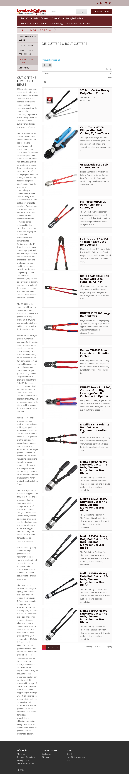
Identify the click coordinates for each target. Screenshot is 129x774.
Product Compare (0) (51, 60)
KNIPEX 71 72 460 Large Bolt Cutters (95, 314)
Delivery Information (26, 757)
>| (58, 647)
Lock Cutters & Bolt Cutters (34, 18)
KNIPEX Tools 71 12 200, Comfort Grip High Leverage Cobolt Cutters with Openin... (95, 392)
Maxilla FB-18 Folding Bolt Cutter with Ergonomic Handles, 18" (94, 429)
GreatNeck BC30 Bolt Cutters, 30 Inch (94, 166)
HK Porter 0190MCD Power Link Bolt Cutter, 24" (93, 204)
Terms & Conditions (25, 763)
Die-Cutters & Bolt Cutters (34, 23)
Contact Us (46, 754)
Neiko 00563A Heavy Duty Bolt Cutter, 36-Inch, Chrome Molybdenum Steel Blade (94, 579)
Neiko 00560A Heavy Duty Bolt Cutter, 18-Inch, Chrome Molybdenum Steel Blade (94, 504)
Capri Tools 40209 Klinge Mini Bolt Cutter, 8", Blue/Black (94, 130)
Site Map (45, 757)
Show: (110, 77)
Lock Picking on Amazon (78, 23)
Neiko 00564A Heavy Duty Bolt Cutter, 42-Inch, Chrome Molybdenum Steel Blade (94, 616)
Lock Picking (56, 23)
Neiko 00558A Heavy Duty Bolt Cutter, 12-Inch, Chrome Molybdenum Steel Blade (94, 467)
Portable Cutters (26, 45)
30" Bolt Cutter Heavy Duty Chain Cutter (94, 91)
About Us (21, 754)
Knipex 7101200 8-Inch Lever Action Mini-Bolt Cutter (95, 353)
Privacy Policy (23, 760)
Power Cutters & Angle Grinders (67, 18)
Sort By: (109, 69)
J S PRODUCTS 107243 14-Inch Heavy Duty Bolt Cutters (94, 241)
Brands (69, 754)
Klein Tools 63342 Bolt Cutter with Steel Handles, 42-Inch (95, 279)
